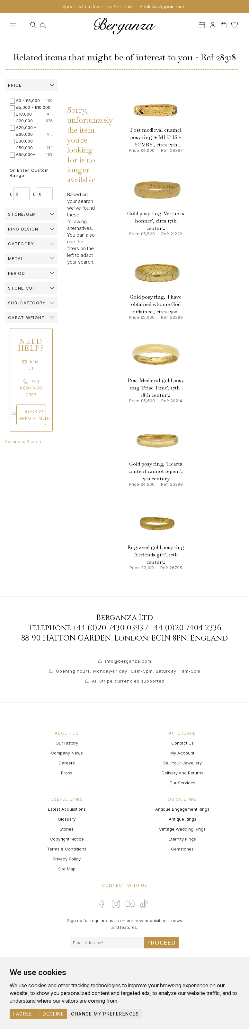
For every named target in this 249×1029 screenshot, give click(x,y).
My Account (182, 752)
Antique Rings (182, 819)
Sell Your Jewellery (182, 762)
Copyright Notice (67, 839)
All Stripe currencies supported (128, 681)
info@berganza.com (128, 661)
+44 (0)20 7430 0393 (108, 628)
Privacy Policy (67, 858)
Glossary (67, 819)
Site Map (67, 868)
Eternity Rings (182, 839)
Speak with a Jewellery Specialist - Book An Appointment (124, 7)
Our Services (182, 782)
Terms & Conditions (66, 848)
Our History (67, 743)
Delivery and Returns (182, 772)
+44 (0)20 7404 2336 (185, 628)
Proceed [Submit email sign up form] (161, 942)
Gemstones (182, 848)
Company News (67, 752)
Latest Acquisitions (67, 809)
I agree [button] (22, 1013)
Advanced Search (23, 441)
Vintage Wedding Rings (182, 829)
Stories (67, 829)
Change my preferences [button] (105, 1013)
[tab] (31, 85)
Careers (66, 762)
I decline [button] (52, 1013)
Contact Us (182, 743)
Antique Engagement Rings (182, 809)
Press (66, 772)
